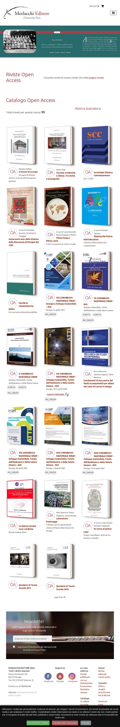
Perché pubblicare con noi (85, 677)
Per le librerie (104, 695)
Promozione (86, 686)
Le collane (84, 701)
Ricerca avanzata (88, 108)
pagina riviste (96, 77)
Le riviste (84, 704)
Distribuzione (86, 683)
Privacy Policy (39, 650)
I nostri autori (104, 677)
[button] (9, 41)
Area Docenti (104, 692)
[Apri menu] (113, 12)
